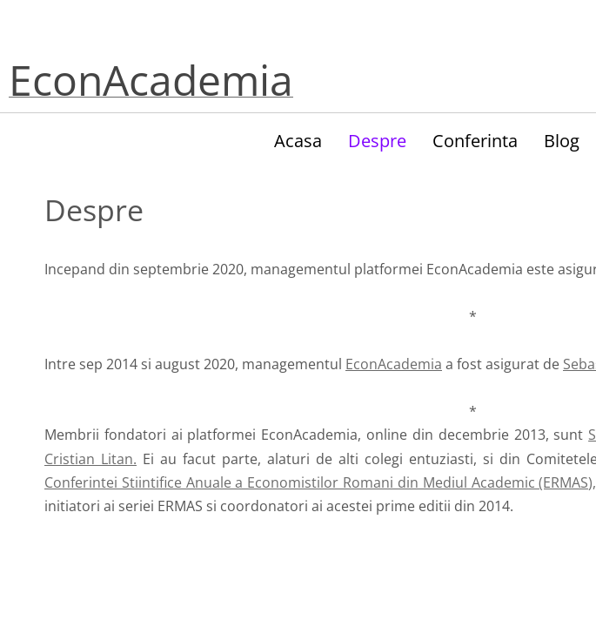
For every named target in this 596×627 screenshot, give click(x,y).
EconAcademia (393, 364)
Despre (377, 140)
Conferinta (475, 140)
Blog (561, 140)
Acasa (298, 140)
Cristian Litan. (90, 459)
